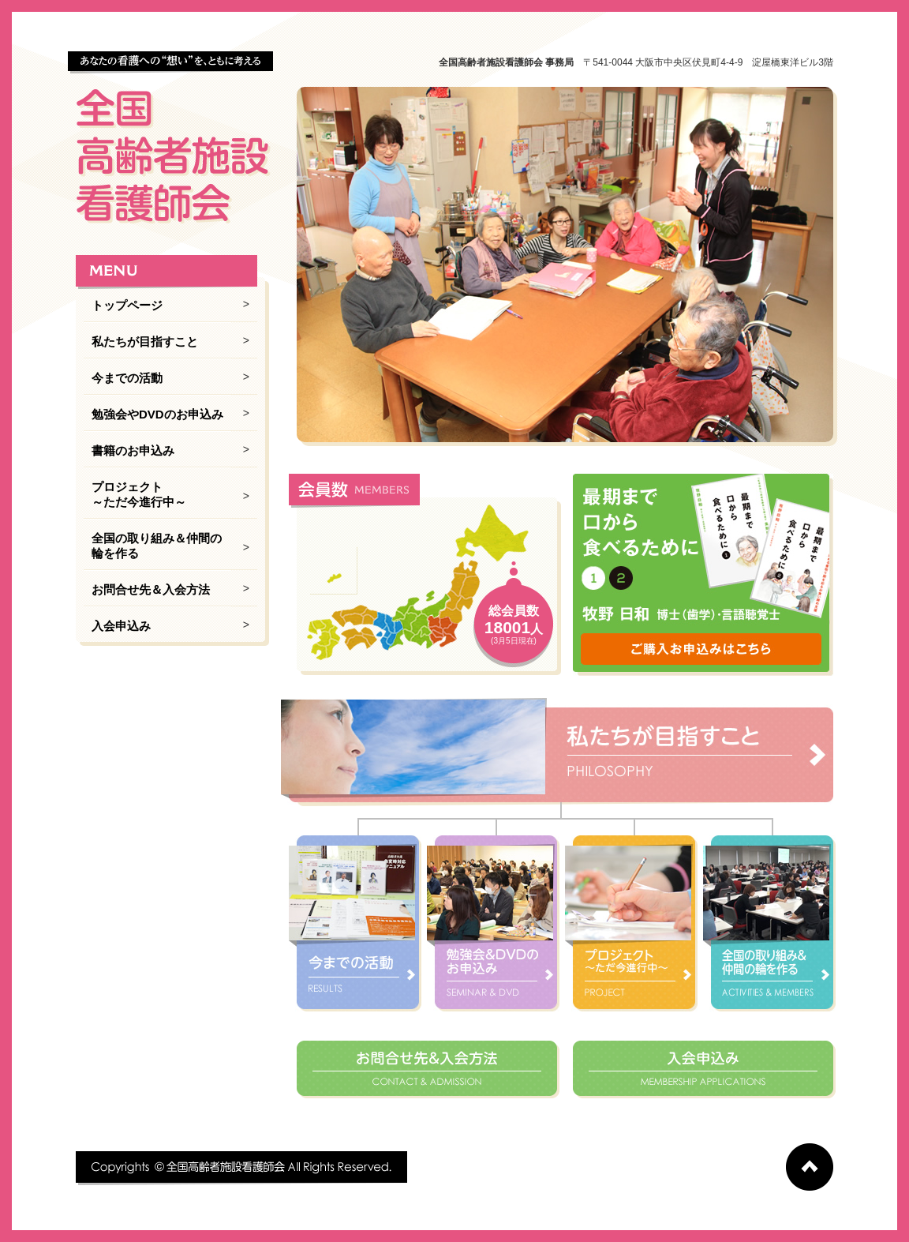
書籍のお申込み (133, 450)
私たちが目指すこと (145, 341)
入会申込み (121, 625)
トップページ (127, 305)
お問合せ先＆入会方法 (151, 589)
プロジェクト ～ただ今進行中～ (139, 494)
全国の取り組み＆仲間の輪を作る (157, 545)
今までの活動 (127, 378)
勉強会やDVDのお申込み (157, 414)
